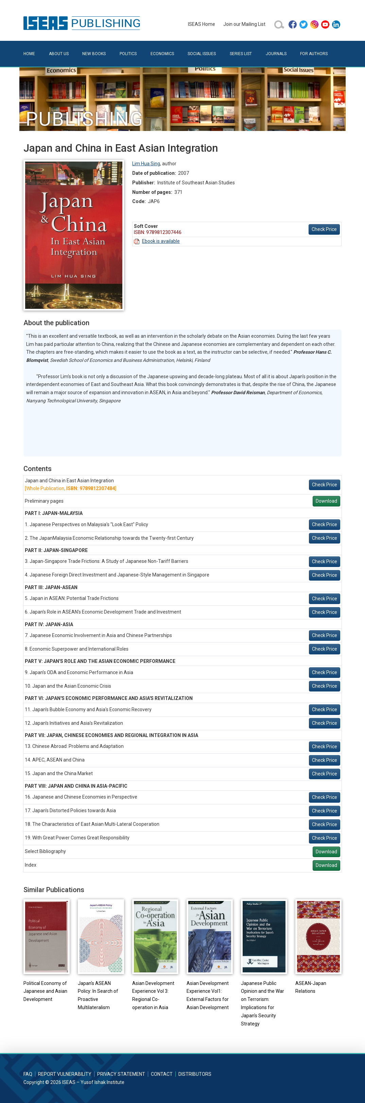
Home (29, 53)
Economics (162, 53)
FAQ (27, 1074)
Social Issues (202, 53)
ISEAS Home (201, 24)
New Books (94, 53)
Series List (241, 53)
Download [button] (326, 501)
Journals (276, 53)
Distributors (194, 1074)
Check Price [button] (324, 229)
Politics (128, 53)
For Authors (314, 53)
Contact (162, 1074)
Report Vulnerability (64, 1074)
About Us (59, 53)
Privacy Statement (121, 1074)
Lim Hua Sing (146, 163)
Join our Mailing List (244, 24)
